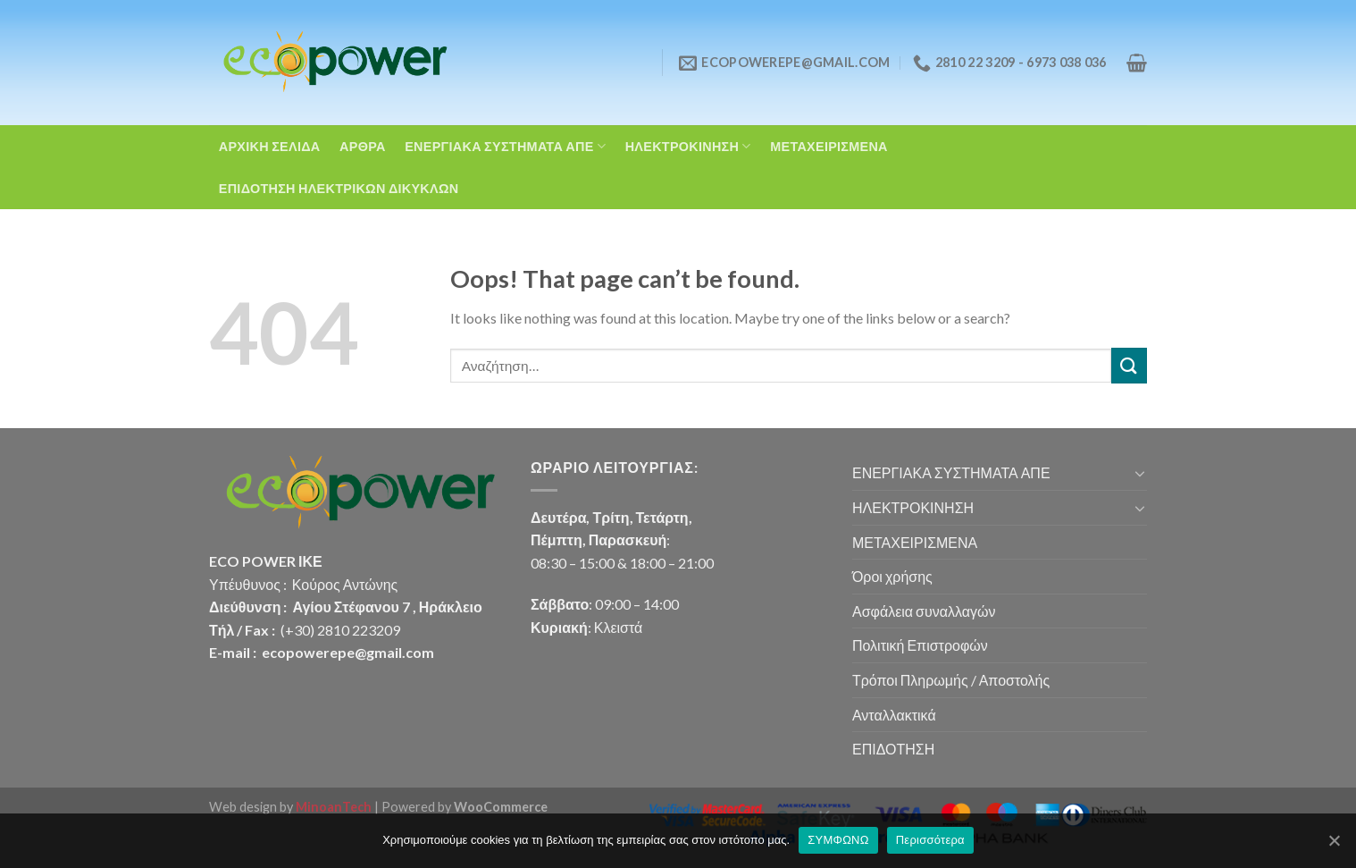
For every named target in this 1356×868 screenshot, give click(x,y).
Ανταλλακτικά (894, 714)
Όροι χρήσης (892, 576)
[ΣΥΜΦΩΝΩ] (1334, 840)
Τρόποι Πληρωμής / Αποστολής (951, 679)
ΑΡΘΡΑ (362, 146)
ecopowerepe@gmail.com (348, 652)
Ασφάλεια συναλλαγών (923, 611)
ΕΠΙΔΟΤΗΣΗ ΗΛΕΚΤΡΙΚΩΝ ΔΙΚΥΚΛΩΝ (339, 188)
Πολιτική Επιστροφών (920, 644)
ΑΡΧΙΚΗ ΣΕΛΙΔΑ (270, 146)
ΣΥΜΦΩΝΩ (838, 840)
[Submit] (1129, 365)
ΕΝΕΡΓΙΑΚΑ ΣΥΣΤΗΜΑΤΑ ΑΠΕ (505, 146)
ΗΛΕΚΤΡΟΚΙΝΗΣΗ (688, 146)
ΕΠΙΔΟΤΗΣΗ (893, 748)
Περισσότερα (930, 840)
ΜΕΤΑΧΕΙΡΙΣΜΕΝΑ (829, 146)
